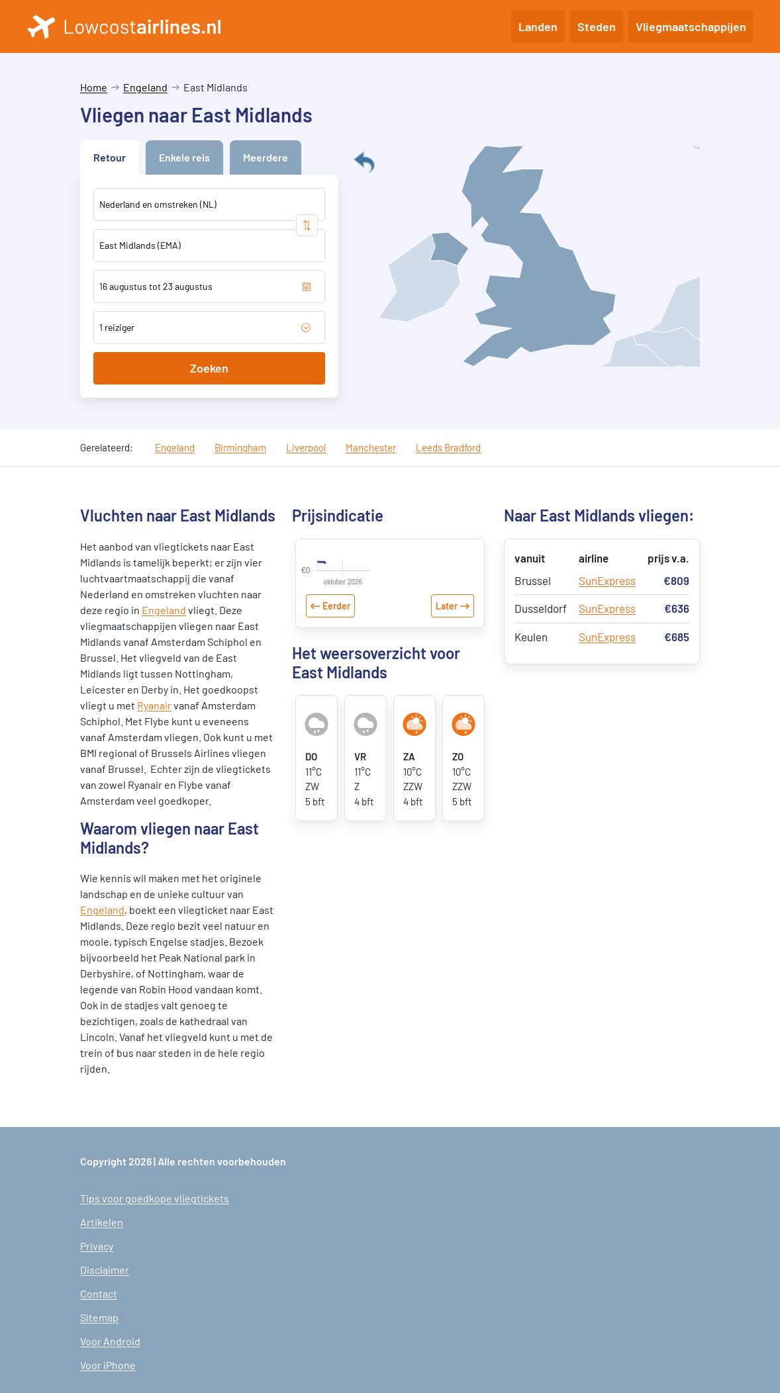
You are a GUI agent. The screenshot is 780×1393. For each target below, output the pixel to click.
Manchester (371, 447)
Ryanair (154, 705)
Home (93, 87)
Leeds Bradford (448, 447)
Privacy (96, 1245)
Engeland (145, 87)
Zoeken (209, 368)
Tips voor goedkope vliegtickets (154, 1198)
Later (447, 660)
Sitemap (99, 1317)
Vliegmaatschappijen (691, 26)
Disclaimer (104, 1269)
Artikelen (101, 1222)
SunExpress (607, 580)
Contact (98, 1293)
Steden (596, 26)
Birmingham (240, 447)
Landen (538, 26)
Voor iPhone (108, 1365)
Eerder (336, 660)
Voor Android (110, 1341)
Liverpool (306, 447)
